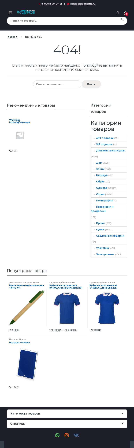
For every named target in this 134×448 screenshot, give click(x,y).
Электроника (102, 254)
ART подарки (102, 138)
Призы (22, 339)
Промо (98, 223)
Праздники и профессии (102, 209)
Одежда (99, 187)
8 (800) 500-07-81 (50, 3)
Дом (96, 162)
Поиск (122, 21)
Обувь (97, 181)
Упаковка (100, 248)
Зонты (97, 169)
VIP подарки (102, 144)
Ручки (36, 282)
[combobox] (62, 21)
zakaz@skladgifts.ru (81, 3)
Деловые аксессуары (108, 150)
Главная (12, 37)
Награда (99, 175)
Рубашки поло (67, 282)
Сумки (97, 229)
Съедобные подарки (107, 235)
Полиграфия (102, 200)
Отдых (98, 194)
